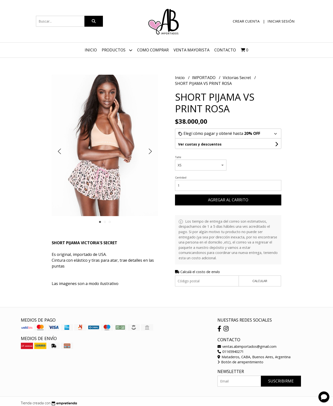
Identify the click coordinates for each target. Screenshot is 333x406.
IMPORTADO (204, 77)
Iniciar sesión (280, 21)
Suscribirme (281, 381)
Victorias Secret (237, 77)
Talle (178, 157)
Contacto (225, 50)
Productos (117, 50)
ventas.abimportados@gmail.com (246, 346)
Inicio (91, 50)
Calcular (259, 281)
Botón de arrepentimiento (240, 362)
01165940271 (230, 351)
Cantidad (180, 177)
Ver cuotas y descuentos (200, 144)
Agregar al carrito (228, 200)
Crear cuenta (246, 21)
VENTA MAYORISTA (191, 50)
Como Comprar (153, 50)
